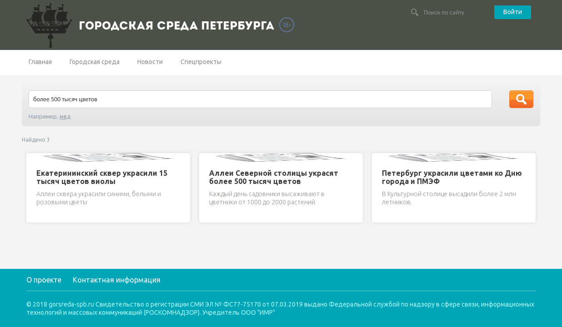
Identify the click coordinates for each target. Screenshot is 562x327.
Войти (512, 11)
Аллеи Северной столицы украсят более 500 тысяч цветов (273, 177)
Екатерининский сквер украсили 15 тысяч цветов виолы (101, 177)
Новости (150, 61)
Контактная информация (117, 280)
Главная (40, 61)
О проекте (43, 280)
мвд (65, 116)
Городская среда (95, 61)
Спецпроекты (201, 61)
